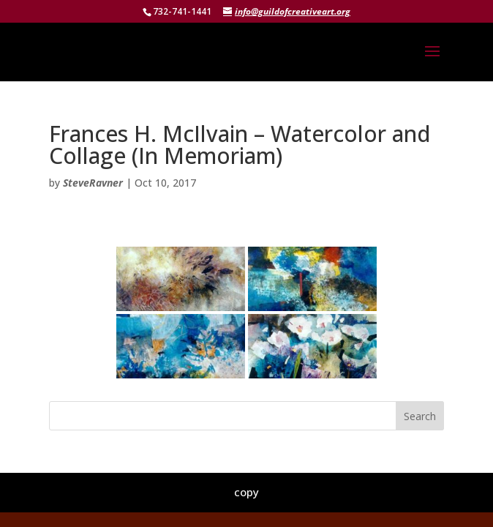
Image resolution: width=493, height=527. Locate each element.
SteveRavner (93, 183)
